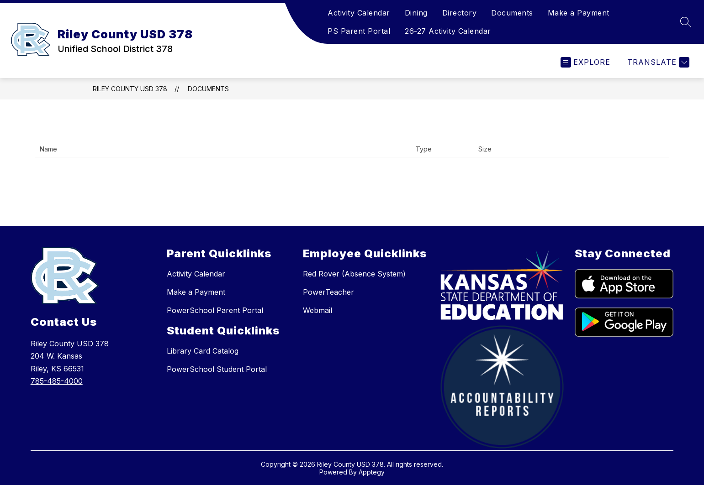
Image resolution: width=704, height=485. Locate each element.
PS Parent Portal (359, 31)
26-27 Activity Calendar (448, 31)
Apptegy (372, 472)
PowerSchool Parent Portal (215, 310)
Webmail (317, 310)
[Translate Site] (657, 62)
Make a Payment (578, 12)
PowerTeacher (328, 292)
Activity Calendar (359, 12)
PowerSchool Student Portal (217, 369)
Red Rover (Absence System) (354, 273)
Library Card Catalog (202, 350)
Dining (416, 12)
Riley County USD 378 (130, 89)
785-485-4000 (57, 381)
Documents (512, 12)
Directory (459, 12)
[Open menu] (585, 62)
